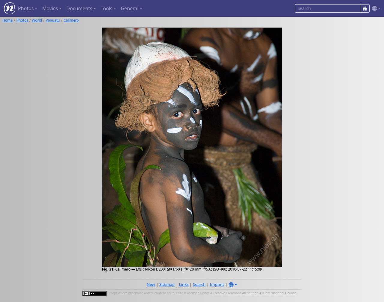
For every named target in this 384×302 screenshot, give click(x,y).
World (37, 20)
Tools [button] (106, 8)
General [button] (130, 8)
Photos (22, 20)
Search (199, 284)
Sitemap (167, 284)
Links (184, 284)
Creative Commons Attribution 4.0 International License (254, 293)
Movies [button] (50, 8)
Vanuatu (53, 20)
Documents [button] (79, 8)
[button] (375, 8)
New (151, 284)
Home (7, 20)
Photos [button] (26, 8)
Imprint (217, 284)
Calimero (71, 20)
